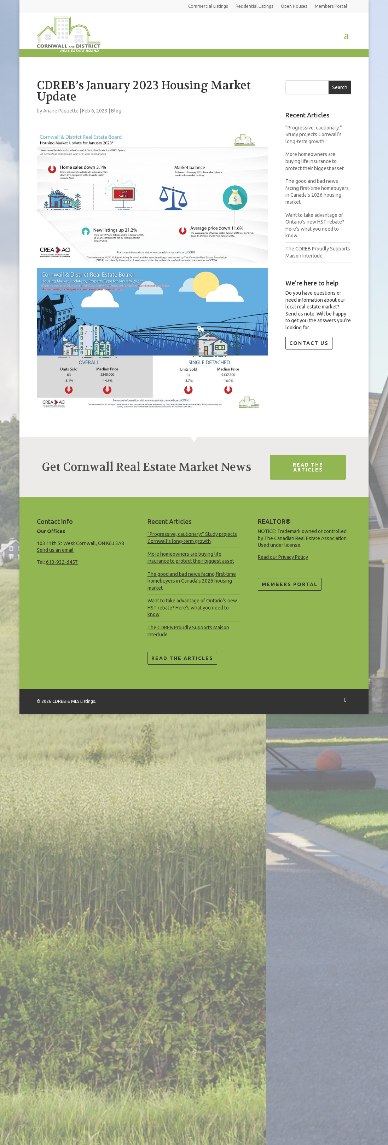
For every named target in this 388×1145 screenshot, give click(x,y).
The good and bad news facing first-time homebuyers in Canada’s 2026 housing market (191, 581)
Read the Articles (182, 658)
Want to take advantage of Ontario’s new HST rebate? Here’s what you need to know (192, 607)
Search (339, 87)
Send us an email (55, 550)
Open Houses (294, 6)
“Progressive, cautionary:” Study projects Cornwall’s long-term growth (313, 134)
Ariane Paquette (61, 111)
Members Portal (290, 584)
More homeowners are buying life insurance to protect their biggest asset (314, 161)
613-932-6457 (62, 562)
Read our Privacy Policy (283, 557)
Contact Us (309, 343)
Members (331, 6)
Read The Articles (308, 467)
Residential (254, 6)
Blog (116, 111)
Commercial (208, 6)
